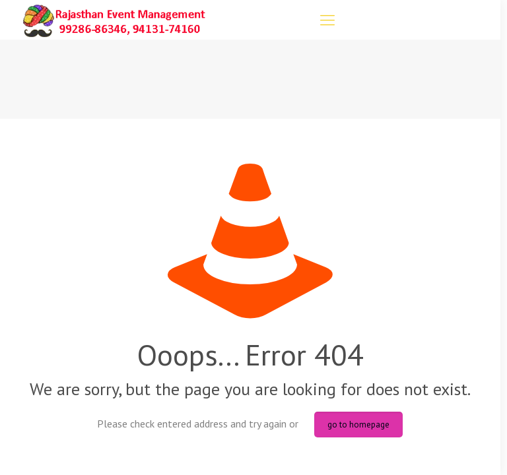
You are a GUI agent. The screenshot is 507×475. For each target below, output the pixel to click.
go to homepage (358, 424)
